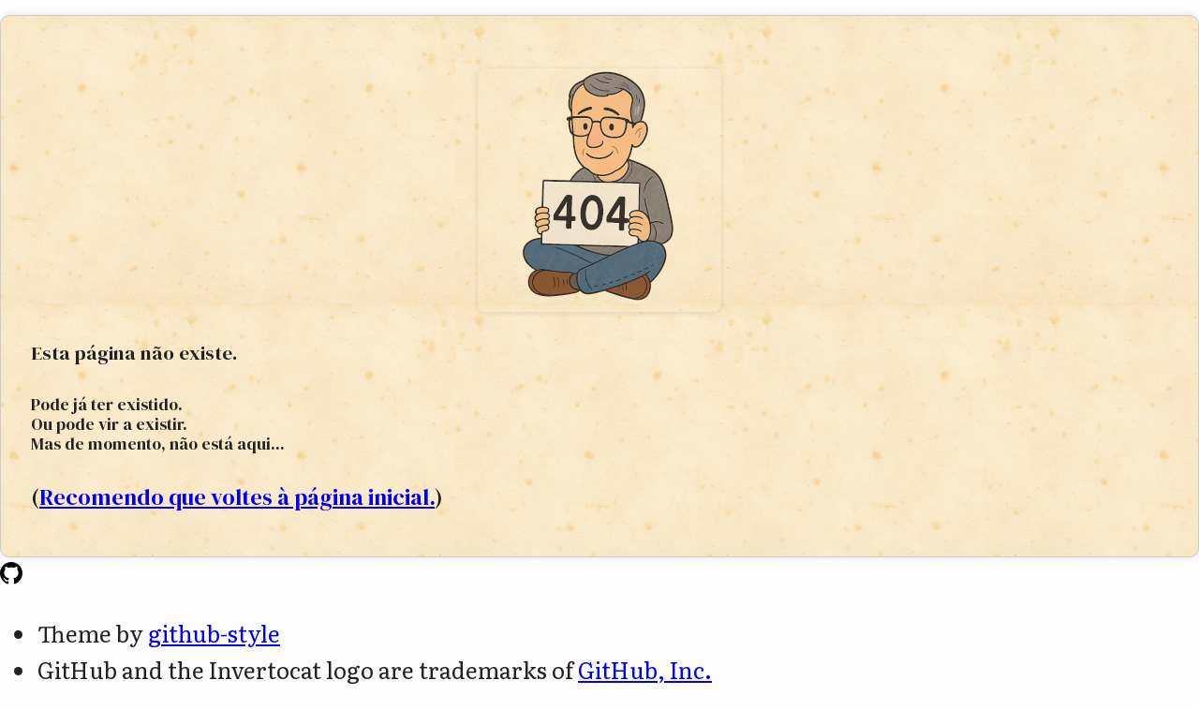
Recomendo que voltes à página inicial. (237, 496)
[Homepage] (11, 574)
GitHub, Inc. (645, 669)
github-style (214, 632)
